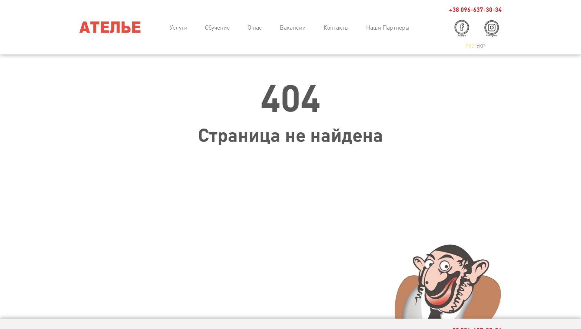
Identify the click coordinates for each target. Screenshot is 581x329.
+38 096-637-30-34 (475, 9)
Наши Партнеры (387, 27)
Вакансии (293, 27)
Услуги (178, 27)
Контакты (336, 27)
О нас (255, 27)
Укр (481, 45)
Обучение (217, 27)
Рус (470, 45)
